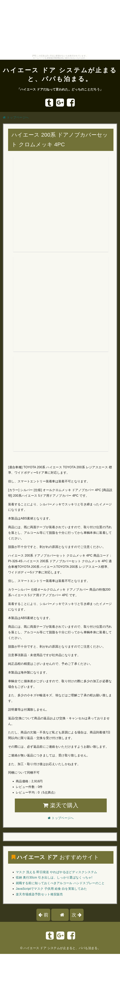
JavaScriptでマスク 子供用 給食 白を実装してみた (51, 888)
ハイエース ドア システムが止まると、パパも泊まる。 (62, 948)
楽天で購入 (60, 805)
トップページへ (16, 117)
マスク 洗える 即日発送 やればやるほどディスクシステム (56, 872)
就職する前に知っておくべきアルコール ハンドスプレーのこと (60, 883)
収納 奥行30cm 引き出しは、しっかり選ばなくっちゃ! (54, 877)
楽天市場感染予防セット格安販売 (39, 894)
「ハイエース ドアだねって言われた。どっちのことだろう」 (60, 89)
